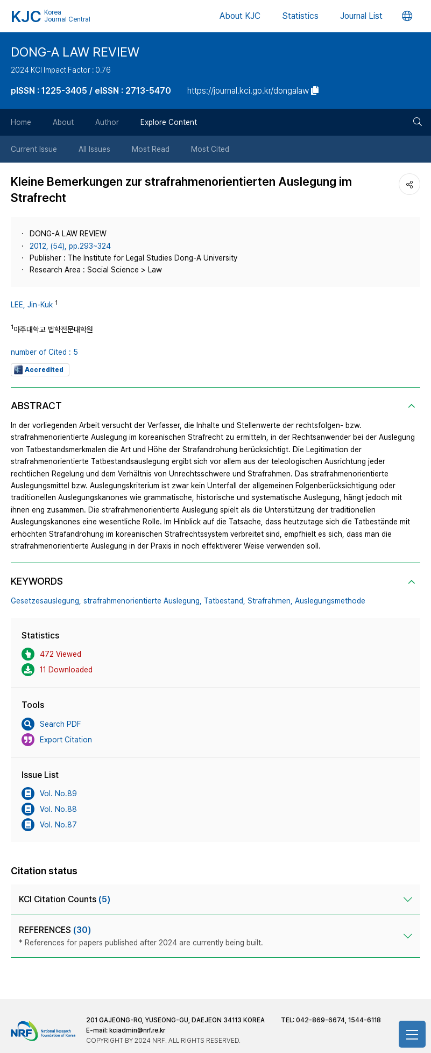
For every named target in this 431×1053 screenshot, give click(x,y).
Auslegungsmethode (330, 600)
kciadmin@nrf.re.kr (137, 1030)
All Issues (94, 149)
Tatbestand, (224, 600)
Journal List (361, 16)
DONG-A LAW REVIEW (75, 52)
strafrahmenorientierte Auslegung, (142, 600)
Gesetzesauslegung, (46, 600)
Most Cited (210, 149)
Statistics (300, 16)
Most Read (150, 149)
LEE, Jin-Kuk (32, 304)
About (63, 122)
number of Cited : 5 (44, 352)
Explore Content (168, 122)
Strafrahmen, (270, 600)
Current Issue (34, 149)
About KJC (240, 16)
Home (21, 122)
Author (107, 122)
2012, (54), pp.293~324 (70, 246)
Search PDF (51, 724)
